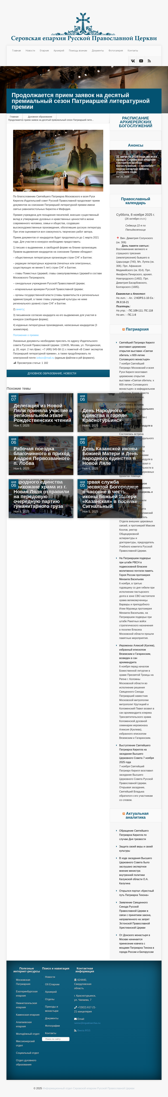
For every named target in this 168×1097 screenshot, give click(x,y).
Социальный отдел (27, 1053)
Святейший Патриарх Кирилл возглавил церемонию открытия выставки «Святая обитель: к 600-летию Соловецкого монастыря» (137, 351)
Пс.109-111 (136, 310)
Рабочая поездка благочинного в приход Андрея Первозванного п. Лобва (42, 456)
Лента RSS (83, 1030)
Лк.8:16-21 (122, 302)
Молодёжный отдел (27, 1034)
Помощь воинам (78, 50)
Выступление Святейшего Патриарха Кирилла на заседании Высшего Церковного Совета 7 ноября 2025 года (136, 754)
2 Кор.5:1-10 (141, 298)
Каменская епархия (27, 1014)
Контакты (133, 50)
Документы (98, 50)
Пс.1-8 (132, 314)
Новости (30, 50)
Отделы (49, 999)
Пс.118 (148, 310)
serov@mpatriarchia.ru (87, 1023)
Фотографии (52, 1025)
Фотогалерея (116, 50)
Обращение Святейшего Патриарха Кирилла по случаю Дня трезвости (134, 834)
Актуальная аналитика (137, 815)
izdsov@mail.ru (45, 357)
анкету (20, 309)
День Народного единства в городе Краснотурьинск (104, 415)
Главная (16, 50)
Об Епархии (52, 984)
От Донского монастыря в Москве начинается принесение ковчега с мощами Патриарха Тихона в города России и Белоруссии (136, 943)
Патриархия (137, 329)
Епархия (44, 50)
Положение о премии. (26, 335)
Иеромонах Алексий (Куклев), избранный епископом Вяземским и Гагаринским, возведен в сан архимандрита (137, 654)
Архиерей (59, 50)
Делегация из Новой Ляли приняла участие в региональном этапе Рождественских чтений (43, 413)
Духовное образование (40, 116)
